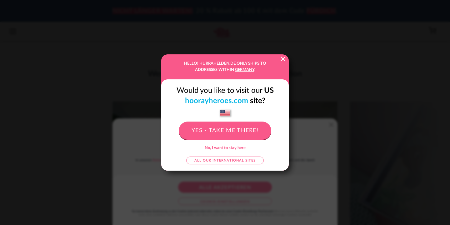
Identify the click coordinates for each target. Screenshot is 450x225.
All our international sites (225, 160)
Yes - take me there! (225, 130)
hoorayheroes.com (216, 101)
